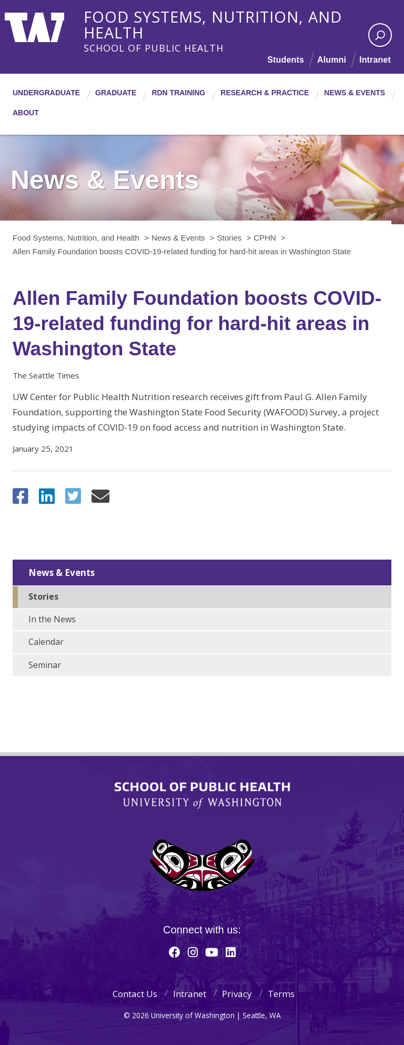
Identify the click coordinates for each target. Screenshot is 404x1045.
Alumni (331, 59)
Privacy (237, 994)
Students (285, 59)
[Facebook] (174, 952)
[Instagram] (193, 952)
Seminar (44, 665)
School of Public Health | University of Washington (202, 795)
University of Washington (47, 23)
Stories (43, 596)
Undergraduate (46, 92)
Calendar (46, 642)
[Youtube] (211, 952)
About (26, 112)
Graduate (115, 92)
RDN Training (178, 92)
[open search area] (380, 35)
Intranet (375, 59)
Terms (281, 994)
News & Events (354, 92)
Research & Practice (264, 92)
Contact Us (135, 994)
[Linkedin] (231, 952)
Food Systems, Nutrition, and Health (241, 15)
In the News (52, 619)
